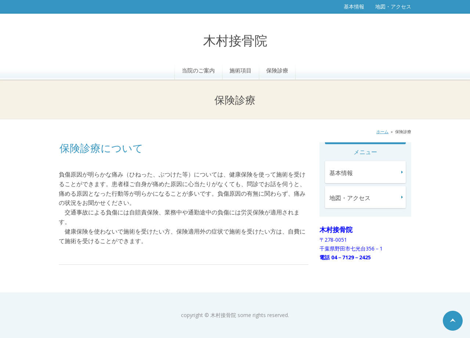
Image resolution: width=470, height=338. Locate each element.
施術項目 (240, 70)
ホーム (382, 131)
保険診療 (277, 70)
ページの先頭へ (453, 321)
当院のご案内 (198, 70)
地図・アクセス (393, 6)
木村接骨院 (235, 41)
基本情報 (354, 6)
